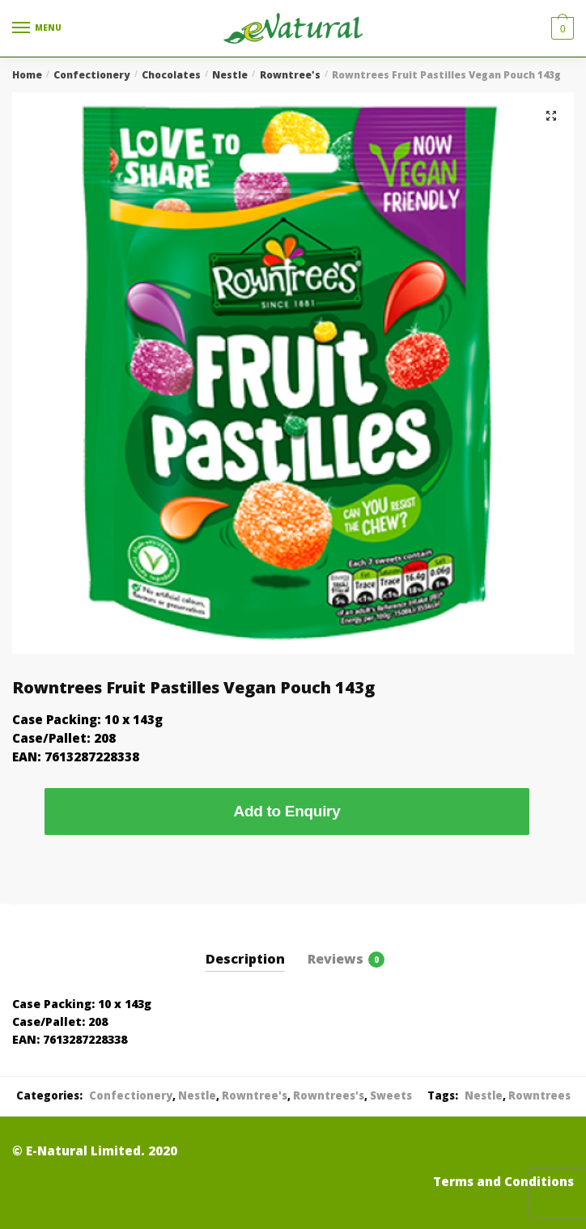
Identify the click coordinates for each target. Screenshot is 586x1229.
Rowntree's (290, 75)
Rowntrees (539, 1095)
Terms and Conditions (503, 1181)
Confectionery (91, 75)
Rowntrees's (328, 1095)
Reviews (335, 959)
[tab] (245, 946)
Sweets (391, 1095)
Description (245, 959)
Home (27, 75)
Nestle (230, 75)
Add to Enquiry (287, 811)
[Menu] (36, 28)
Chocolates (171, 75)
